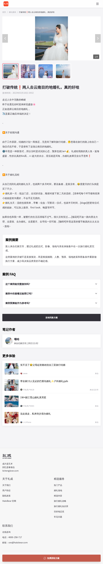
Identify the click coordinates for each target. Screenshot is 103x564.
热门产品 (58, 485)
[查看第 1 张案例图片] (10, 71)
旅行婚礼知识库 (61, 506)
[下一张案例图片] (98, 38)
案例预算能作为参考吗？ (51, 303)
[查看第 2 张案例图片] (28, 71)
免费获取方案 (51, 558)
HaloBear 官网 (9, 500)
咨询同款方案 (51, 317)
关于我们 (6, 485)
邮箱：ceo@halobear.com (15, 542)
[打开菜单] (97, 4)
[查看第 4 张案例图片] (63, 71)
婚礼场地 (58, 490)
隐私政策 (6, 495)
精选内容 (58, 495)
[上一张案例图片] (5, 38)
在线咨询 (6, 531)
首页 (4, 12)
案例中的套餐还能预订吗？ (51, 293)
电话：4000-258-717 (12, 537)
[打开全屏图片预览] (51, 38)
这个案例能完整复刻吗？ (51, 284)
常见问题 (58, 516)
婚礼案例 (12, 12)
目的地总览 (59, 511)
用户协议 (6, 490)
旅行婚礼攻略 (60, 500)
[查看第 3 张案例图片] (45, 71)
